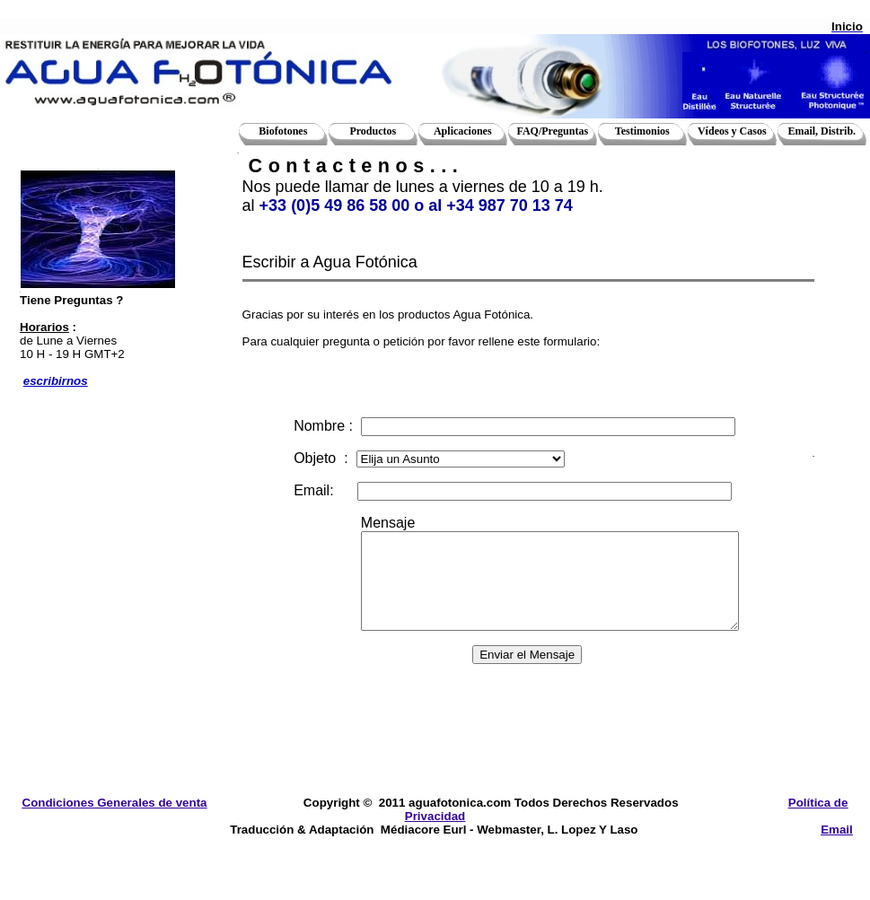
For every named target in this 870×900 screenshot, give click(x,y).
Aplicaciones (463, 131)
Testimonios (642, 131)
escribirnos (55, 381)
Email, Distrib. (821, 131)
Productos (372, 131)
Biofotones (283, 131)
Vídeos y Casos (732, 131)
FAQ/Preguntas (553, 131)
